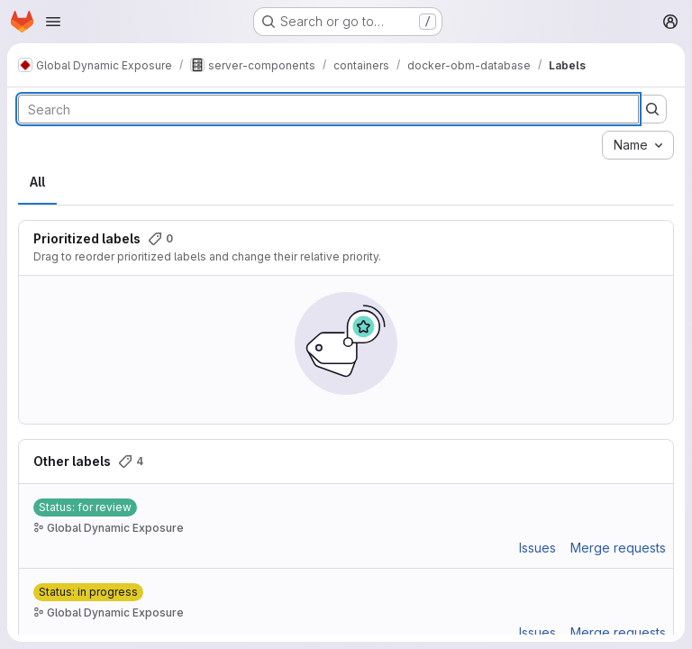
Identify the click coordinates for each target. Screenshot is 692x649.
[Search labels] (328, 109)
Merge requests (618, 547)
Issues (537, 547)
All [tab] (37, 181)
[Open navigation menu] (53, 21)
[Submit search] (652, 109)
